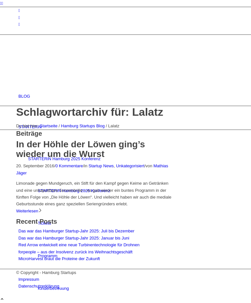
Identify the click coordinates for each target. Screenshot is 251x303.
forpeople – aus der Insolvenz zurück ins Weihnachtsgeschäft (75, 251)
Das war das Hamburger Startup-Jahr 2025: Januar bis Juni (73, 238)
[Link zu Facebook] (19, 17)
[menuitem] (126, 96)
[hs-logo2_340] (64, 65)
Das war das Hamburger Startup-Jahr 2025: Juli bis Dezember (76, 231)
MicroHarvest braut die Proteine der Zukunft (59, 258)
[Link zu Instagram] (19, 10)
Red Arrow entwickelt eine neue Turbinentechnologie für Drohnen (79, 244)
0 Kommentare (69, 165)
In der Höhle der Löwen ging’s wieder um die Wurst (80, 149)
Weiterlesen (29, 211)
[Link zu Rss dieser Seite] (19, 24)
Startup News (101, 165)
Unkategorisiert (130, 165)
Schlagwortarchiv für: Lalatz (89, 112)
